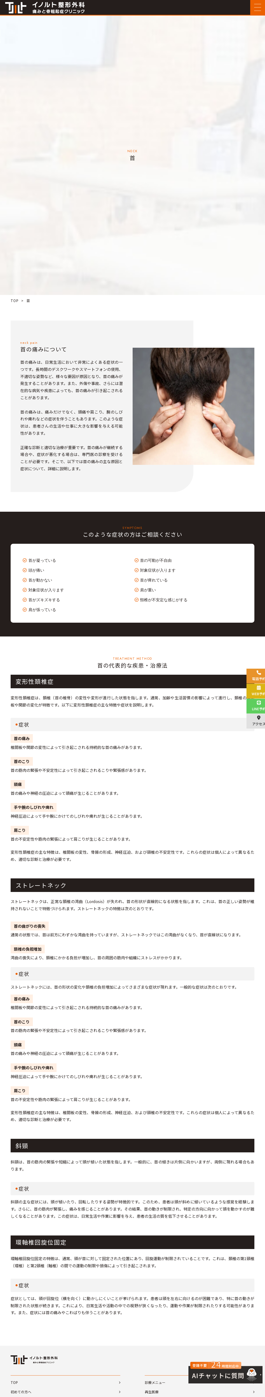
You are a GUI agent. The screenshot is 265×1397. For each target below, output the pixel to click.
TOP (15, 300)
